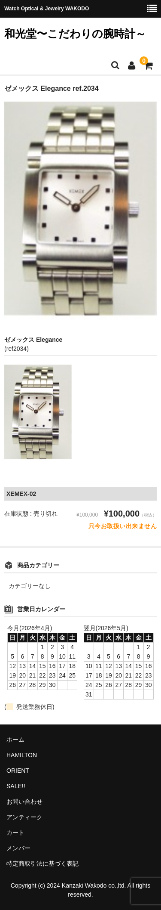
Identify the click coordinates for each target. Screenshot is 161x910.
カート (15, 832)
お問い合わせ (24, 801)
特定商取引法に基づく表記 (42, 863)
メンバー (18, 848)
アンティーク (24, 817)
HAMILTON (21, 755)
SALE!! (15, 786)
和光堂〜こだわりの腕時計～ (75, 34)
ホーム (15, 739)
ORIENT (17, 770)
